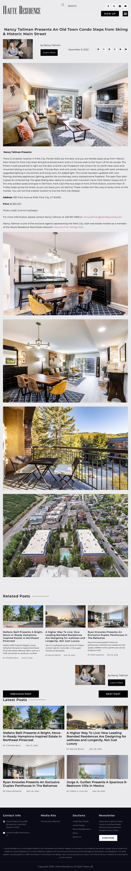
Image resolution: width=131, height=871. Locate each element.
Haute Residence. (64, 866)
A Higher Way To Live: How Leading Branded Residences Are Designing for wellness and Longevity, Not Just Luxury (65, 636)
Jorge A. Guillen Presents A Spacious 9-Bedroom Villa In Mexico (97, 783)
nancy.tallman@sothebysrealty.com (102, 217)
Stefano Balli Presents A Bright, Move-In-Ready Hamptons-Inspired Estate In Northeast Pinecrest (23, 636)
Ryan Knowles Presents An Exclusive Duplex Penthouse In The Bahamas (107, 635)
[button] (125, 13)
